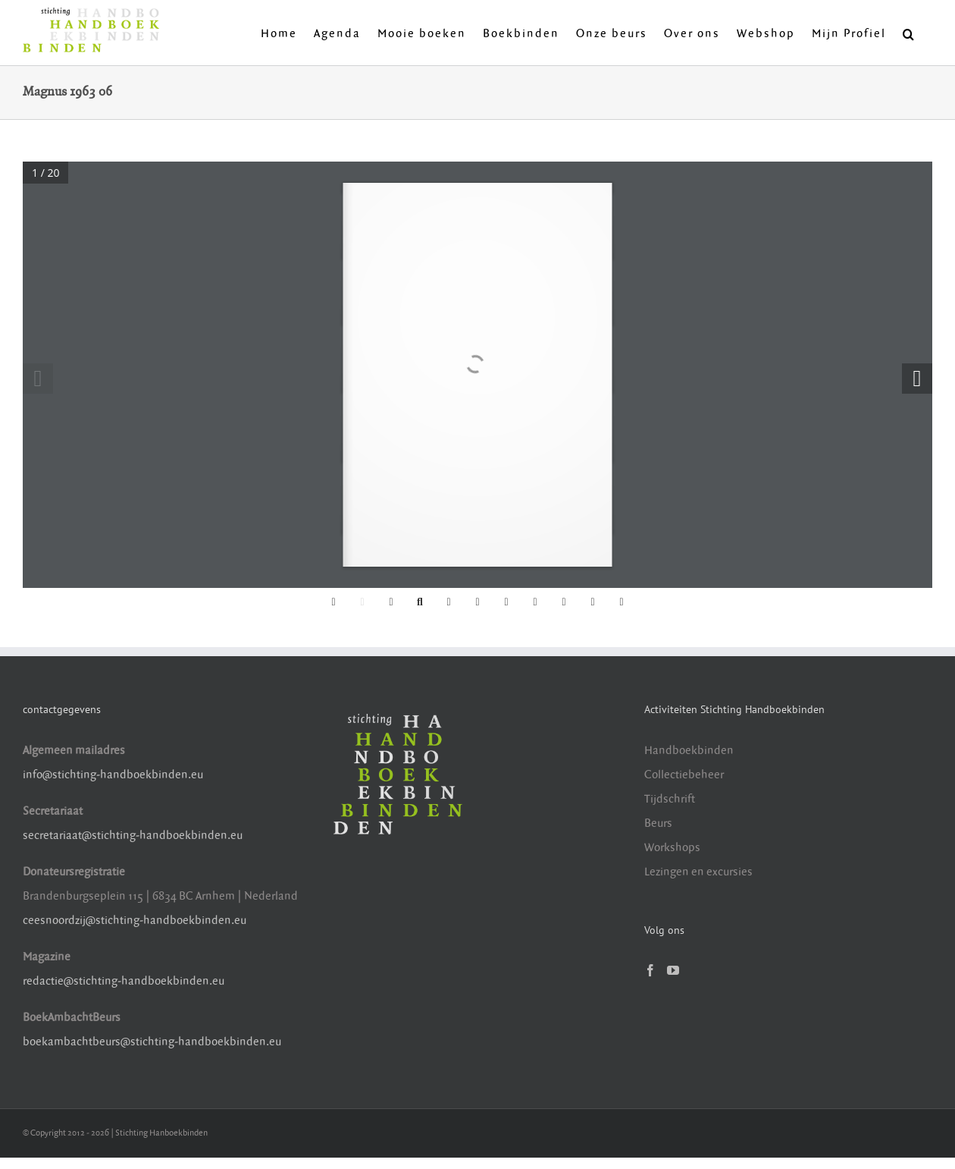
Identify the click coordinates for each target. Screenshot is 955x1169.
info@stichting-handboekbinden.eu (113, 775)
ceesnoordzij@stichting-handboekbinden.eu (134, 920)
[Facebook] (650, 970)
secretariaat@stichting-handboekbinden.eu (133, 835)
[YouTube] (673, 970)
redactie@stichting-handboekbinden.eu (123, 981)
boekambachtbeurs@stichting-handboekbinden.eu (152, 1042)
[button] (909, 32)
